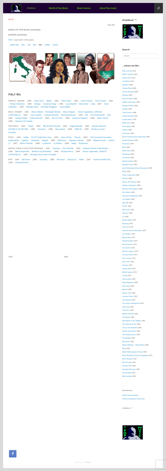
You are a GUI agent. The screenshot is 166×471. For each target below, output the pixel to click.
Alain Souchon (127, 244)
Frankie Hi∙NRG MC (102, 159)
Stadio (30, 126)
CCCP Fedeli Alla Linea (41, 137)
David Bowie (126, 300)
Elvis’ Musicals (127, 359)
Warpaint (125, 85)
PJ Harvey (126, 157)
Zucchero (42, 129)
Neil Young (126, 286)
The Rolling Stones (129, 334)
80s (34, 45)
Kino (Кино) (126, 192)
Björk (124, 147)
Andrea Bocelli (36, 118)
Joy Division (126, 234)
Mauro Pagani (69, 112)
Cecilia (124, 275)
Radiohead (126, 154)
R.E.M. (124, 206)
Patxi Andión (126, 279)
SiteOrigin (81, 462)
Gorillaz (125, 109)
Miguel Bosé (126, 237)
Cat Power (126, 133)
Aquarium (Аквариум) (130, 196)
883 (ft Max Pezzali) (51, 126)
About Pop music (108, 8)
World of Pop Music (58, 8)
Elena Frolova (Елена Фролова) (134, 137)
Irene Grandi (100, 101)
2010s (55, 45)
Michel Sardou (127, 272)
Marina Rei (83, 104)
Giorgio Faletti (21, 118)
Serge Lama (126, 293)
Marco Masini (37, 112)
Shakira (125, 130)
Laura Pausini (87, 101)
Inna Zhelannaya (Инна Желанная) (135, 168)
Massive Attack (127, 161)
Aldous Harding (127, 74)
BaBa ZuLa (126, 123)
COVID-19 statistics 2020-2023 (133, 399)
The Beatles (126, 338)
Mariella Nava (32, 107)
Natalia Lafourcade (129, 102)
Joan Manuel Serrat (129, 324)
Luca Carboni (36, 115)
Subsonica (83, 143)
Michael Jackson (128, 251)
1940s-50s (14, 45)
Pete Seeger (126, 373)
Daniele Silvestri (98, 126)
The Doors (126, 310)
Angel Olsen (126, 78)
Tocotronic (126, 144)
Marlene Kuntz (99, 140)
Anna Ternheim (127, 99)
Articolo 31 (71, 159)
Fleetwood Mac (127, 241)
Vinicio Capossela (85, 112)
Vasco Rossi (66, 137)
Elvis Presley (127, 362)
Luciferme (46, 143)
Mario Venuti (102, 118)
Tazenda (56, 148)
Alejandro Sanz (127, 164)
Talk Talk (125, 203)
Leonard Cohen (127, 296)
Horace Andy (127, 268)
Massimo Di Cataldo (23, 121)
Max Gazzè (60, 129)
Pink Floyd (126, 307)
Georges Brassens (129, 369)
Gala (93, 104)
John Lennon (127, 258)
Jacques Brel (127, 366)
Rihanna (125, 95)
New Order (126, 210)
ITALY (10, 40)
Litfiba (26, 137)
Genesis (125, 265)
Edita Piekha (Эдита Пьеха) (132, 352)
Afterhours (62, 140)
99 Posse (26, 159)
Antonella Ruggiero (49, 107)
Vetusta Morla (127, 88)
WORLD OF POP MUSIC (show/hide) (24, 30)
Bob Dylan (126, 341)
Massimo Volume (76, 140)
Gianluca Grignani (80, 118)
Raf (86, 115)
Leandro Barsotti (51, 115)
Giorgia (37, 104)
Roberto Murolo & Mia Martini (95, 148)
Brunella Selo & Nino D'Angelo (43, 154)
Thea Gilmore (127, 112)
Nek (109, 115)
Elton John (126, 262)
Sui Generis (126, 248)
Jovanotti (43, 159)
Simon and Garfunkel (129, 328)
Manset (125, 289)
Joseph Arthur (127, 119)
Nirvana (125, 178)
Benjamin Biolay (128, 105)
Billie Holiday (127, 376)
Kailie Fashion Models (130, 395)
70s (28, 45)
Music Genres (84, 8)
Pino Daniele (68, 148)
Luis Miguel (126, 199)
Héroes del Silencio (129, 182)
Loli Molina (126, 81)
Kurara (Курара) (128, 92)
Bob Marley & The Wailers (131, 321)
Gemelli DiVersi (21, 162)
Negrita (45, 140)
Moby (124, 171)
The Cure (125, 227)
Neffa (81, 159)
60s (23, 45)
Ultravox (125, 213)
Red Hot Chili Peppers (130, 189)
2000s (47, 45)
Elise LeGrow (127, 71)
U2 (123, 216)
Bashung (125, 223)
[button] (158, 8)
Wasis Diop (126, 150)
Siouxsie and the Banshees (132, 230)
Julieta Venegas (128, 116)
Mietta (48, 101)
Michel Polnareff (128, 314)
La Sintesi (57, 143)
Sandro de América (129, 331)
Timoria (77, 137)
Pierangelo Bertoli (52, 112)
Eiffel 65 (78, 129)
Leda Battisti (65, 107)
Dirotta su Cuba (98, 129)
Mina (124, 348)
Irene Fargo (66, 101)
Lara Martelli (71, 104)
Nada (73, 143)
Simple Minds (127, 220)
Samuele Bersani (68, 115)
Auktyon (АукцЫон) (129, 185)
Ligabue (24, 140)
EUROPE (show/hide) (17, 35)
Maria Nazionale (22, 151)
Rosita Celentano (17, 104)
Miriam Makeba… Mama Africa (133, 345)
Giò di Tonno (57, 118)
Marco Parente (26, 143)
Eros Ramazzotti (98, 115)
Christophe (126, 317)
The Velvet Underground (131, 303)
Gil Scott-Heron (127, 255)
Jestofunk (35, 140)
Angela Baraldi (76, 126)
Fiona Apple (126, 126)
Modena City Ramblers (41, 151)
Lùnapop (12, 132)
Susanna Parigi (49, 104)
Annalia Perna (67, 151)
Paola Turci (39, 101)
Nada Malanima (128, 282)
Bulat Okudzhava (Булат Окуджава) (135, 355)
